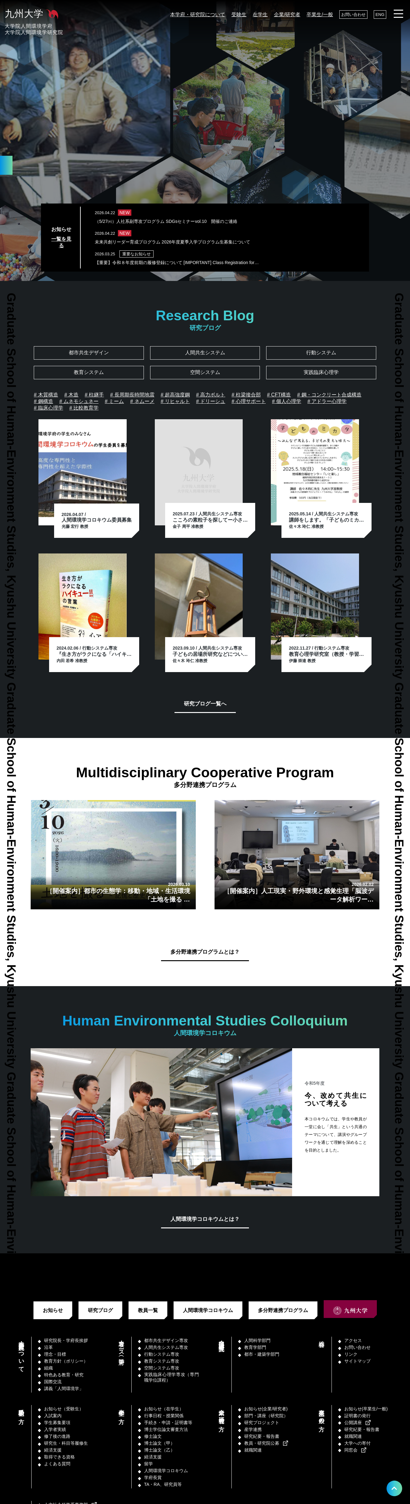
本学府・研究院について (197, 14)
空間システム (205, 372)
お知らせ (53, 1310)
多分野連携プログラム (283, 1310)
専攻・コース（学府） (121, 1346)
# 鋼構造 (43, 401)
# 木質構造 (46, 394)
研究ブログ (100, 1310)
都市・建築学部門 (261, 1354)
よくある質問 (57, 1463)
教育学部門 (255, 1347)
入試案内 (53, 1415)
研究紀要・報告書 (261, 1436)
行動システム (321, 352)
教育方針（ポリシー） (66, 1361)
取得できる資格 (59, 1456)
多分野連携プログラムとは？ (205, 952)
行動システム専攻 (161, 1354)
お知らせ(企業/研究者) (266, 1408)
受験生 (238, 14)
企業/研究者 (287, 14)
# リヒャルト (175, 401)
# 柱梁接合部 (246, 394)
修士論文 (153, 1436)
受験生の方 (21, 1410)
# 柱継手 (94, 394)
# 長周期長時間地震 (132, 394)
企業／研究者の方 (221, 1413)
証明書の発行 (357, 1415)
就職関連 (253, 1449)
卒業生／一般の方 (321, 1413)
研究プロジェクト (261, 1422)
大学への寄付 (357, 1443)
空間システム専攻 (161, 1367)
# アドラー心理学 (327, 401)
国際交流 (53, 1381)
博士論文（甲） (159, 1443)
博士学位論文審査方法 (166, 1429)
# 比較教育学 (84, 407)
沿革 (48, 1347)
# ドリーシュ (210, 401)
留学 (148, 1463)
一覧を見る (61, 242)
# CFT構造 (279, 394)
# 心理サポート (248, 401)
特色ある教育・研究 (64, 1374)
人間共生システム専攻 (166, 1347)
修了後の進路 (57, 1436)
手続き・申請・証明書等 (168, 1422)
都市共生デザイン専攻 (166, 1340)
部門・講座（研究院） (221, 1340)
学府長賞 (153, 1477)
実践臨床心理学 (321, 372)
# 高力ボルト (210, 394)
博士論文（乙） (159, 1449)
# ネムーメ (142, 401)
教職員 (21, 1502)
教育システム (89, 372)
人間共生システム (205, 352)
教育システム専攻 (161, 1361)
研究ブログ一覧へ (205, 704)
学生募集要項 (57, 1422)
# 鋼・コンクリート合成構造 (329, 394)
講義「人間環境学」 (64, 1388)
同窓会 (350, 1449)
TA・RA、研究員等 (163, 1484)
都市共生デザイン (89, 352)
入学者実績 (55, 1429)
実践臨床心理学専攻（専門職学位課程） (171, 1377)
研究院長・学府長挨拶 (66, 1340)
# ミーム (114, 401)
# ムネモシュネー (79, 401)
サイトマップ (357, 1361)
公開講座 (353, 1422)
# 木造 (71, 394)
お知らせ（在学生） (164, 1408)
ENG (380, 14)
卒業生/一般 (319, 14)
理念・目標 (55, 1354)
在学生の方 (121, 1410)
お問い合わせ (353, 14)
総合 (321, 1337)
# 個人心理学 (286, 401)
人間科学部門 (257, 1340)
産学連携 (253, 1429)
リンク (350, 1354)
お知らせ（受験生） (64, 1408)
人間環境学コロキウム (208, 1310)
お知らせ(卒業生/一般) (366, 1408)
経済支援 (53, 1449)
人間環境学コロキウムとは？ (205, 1219)
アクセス (353, 1340)
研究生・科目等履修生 (66, 1443)
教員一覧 (148, 1310)
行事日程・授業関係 (164, 1415)
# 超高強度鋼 (175, 394)
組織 (48, 1367)
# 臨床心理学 (48, 407)
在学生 (260, 14)
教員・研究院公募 (261, 1443)
